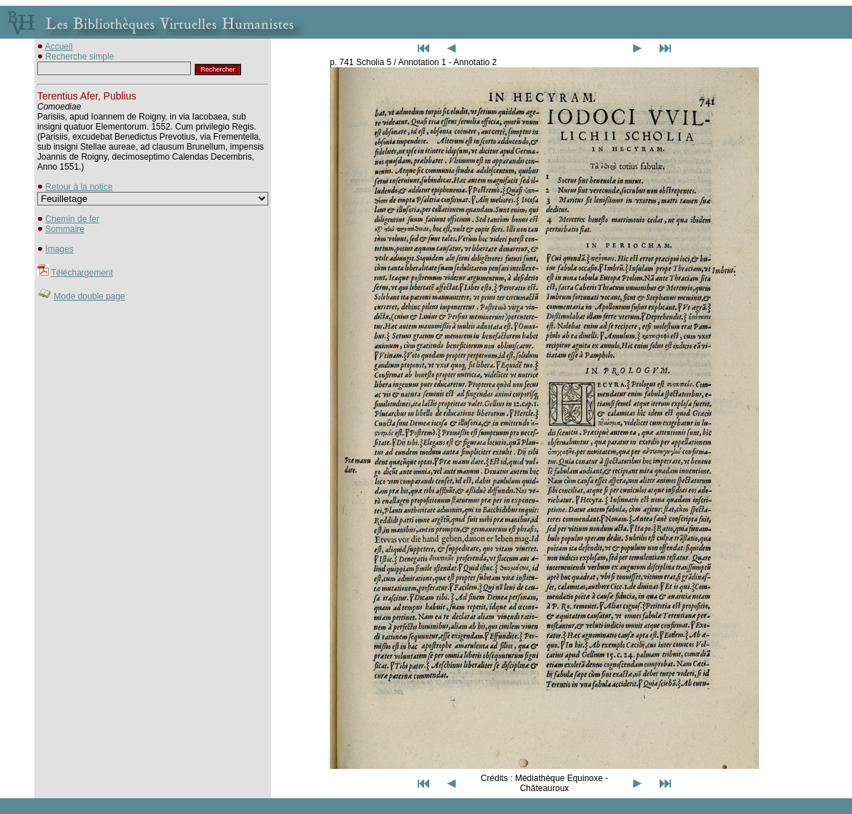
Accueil (59, 47)
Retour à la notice (78, 187)
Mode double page (89, 296)
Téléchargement (82, 273)
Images (59, 249)
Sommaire (64, 229)
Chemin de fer (72, 219)
